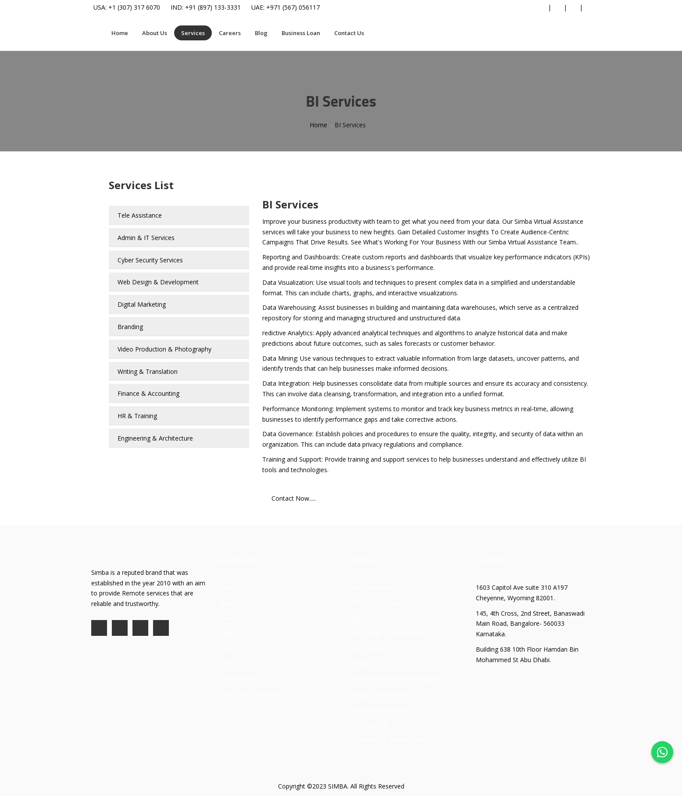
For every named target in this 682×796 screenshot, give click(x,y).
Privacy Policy (238, 679)
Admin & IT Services (146, 237)
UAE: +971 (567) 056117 (285, 7)
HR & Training (137, 416)
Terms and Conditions (250, 694)
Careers (230, 33)
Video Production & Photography (164, 349)
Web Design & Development (158, 282)
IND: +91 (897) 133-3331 (206, 7)
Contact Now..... (293, 498)
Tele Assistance (140, 215)
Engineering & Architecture (155, 438)
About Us (154, 33)
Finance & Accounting (148, 393)
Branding (130, 327)
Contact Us (349, 33)
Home (119, 33)
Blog (261, 33)
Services (193, 33)
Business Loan (301, 33)
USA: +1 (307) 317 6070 (126, 7)
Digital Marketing (142, 304)
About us (232, 603)
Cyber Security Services (150, 260)
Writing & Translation (148, 371)
